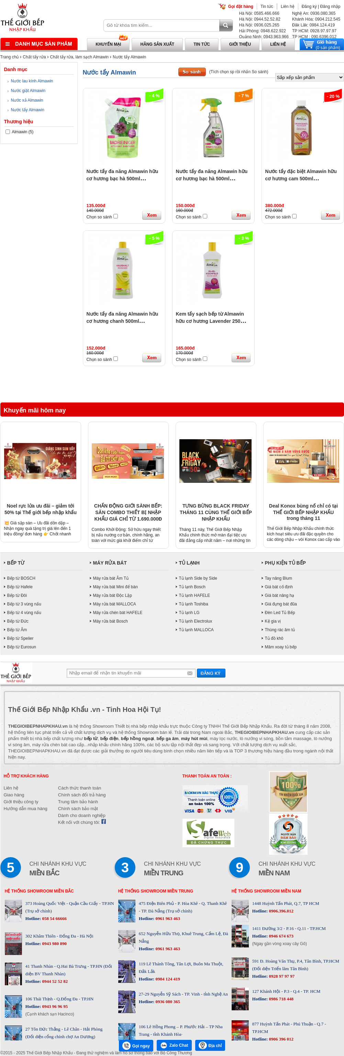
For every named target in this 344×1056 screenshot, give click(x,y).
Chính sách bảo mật (78, 808)
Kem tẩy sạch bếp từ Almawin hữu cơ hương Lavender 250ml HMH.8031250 (211, 321)
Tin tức (266, 6)
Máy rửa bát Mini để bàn (115, 586)
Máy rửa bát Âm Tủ (111, 578)
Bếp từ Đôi (17, 595)
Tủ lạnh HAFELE (194, 595)
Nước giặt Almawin (28, 90)
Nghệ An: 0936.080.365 (313, 13)
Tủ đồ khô (274, 638)
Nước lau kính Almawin (32, 81)
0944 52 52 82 (54, 981)
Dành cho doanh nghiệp (82, 815)
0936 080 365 (167, 1001)
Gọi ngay (136, 1046)
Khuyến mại (108, 44)
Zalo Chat (174, 1045)
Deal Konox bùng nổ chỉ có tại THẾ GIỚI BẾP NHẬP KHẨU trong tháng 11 (303, 512)
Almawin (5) (19, 131)
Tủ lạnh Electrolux (195, 621)
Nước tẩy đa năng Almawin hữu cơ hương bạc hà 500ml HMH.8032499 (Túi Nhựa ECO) (122, 179)
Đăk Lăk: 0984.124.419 (313, 25)
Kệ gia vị (273, 621)
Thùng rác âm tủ (280, 629)
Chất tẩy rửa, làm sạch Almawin (79, 57)
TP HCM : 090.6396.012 (314, 36)
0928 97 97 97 (281, 976)
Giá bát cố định (279, 586)
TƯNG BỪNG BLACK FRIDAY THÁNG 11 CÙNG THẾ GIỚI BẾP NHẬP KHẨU (216, 512)
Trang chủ (9, 57)
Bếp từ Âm (17, 629)
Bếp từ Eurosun (21, 647)
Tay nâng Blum (278, 578)
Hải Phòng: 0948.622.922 (262, 31)
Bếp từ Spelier (20, 638)
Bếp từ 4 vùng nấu (24, 612)
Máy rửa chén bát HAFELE (118, 612)
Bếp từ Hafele (20, 586)
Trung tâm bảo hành (78, 801)
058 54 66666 (54, 918)
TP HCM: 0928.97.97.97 (314, 31)
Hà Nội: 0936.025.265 (259, 25)
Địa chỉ (210, 1045)
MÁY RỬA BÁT (110, 563)
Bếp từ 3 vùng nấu (24, 604)
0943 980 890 (54, 943)
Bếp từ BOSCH (21, 578)
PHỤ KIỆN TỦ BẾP (285, 563)
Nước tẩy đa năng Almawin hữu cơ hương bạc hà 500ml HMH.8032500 (212, 179)
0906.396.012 (280, 910)
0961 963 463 (167, 918)
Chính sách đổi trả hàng (82, 794)
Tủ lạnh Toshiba (193, 604)
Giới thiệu (240, 44)
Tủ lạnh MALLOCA (196, 629)
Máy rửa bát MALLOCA (114, 604)
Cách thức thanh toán (79, 788)
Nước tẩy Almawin (129, 57)
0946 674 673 (280, 936)
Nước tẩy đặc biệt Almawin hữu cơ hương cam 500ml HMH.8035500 (301, 179)
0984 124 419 (167, 978)
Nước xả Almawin (27, 100)
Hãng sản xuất (157, 44)
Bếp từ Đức (18, 621)
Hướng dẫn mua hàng (25, 808)
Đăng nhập (330, 6)
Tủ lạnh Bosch (192, 586)
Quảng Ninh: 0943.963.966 (264, 36)
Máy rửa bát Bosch (110, 621)
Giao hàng (14, 794)
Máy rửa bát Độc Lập (112, 595)
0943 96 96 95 (54, 1006)
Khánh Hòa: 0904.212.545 (316, 19)
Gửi (211, 673)
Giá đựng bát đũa (281, 604)
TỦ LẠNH (189, 563)
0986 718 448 (280, 998)
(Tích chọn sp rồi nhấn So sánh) (238, 71)
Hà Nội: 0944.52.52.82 (259, 19)
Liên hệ (288, 6)
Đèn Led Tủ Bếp (280, 612)
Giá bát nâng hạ (280, 595)
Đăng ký (309, 6)
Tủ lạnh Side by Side (198, 578)
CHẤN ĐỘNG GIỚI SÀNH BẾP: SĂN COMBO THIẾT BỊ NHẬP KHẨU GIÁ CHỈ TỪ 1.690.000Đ (128, 512)
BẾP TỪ (16, 563)
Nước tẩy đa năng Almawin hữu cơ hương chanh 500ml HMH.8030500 (122, 321)
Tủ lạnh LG (189, 612)
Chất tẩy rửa (34, 57)
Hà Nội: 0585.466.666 (259, 13)
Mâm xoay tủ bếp (281, 647)
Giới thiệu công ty (21, 801)
